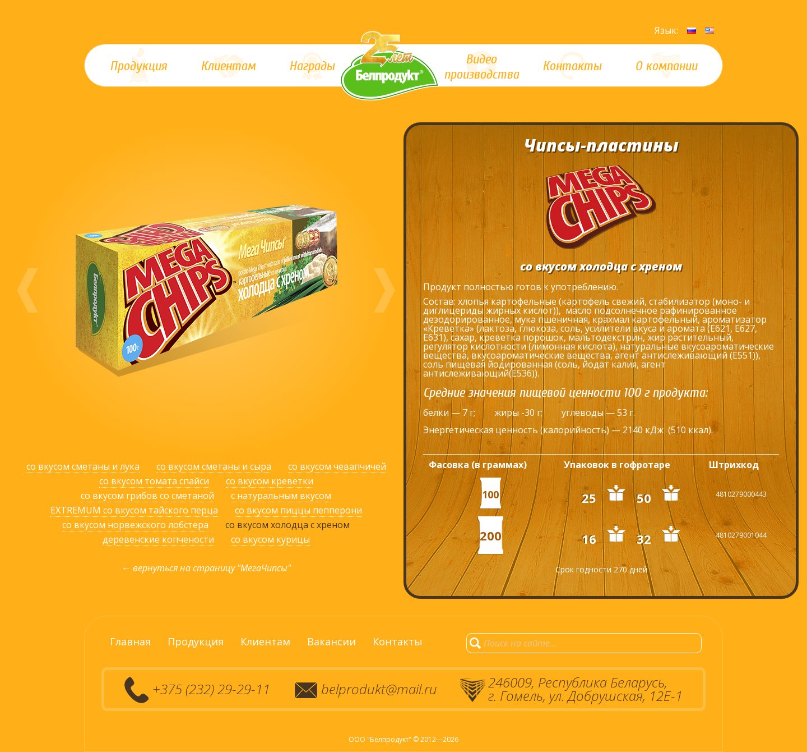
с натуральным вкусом (281, 495)
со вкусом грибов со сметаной (147, 495)
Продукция (196, 641)
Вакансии (331, 641)
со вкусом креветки (269, 481)
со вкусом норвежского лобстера (135, 525)
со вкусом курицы (270, 539)
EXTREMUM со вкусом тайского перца (134, 510)
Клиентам (265, 641)
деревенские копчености (158, 539)
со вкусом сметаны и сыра (213, 466)
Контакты (398, 641)
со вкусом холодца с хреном (287, 525)
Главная (130, 641)
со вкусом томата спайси (154, 481)
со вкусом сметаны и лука (83, 466)
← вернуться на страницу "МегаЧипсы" (206, 567)
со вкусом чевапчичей (337, 466)
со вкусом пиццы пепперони (298, 510)
